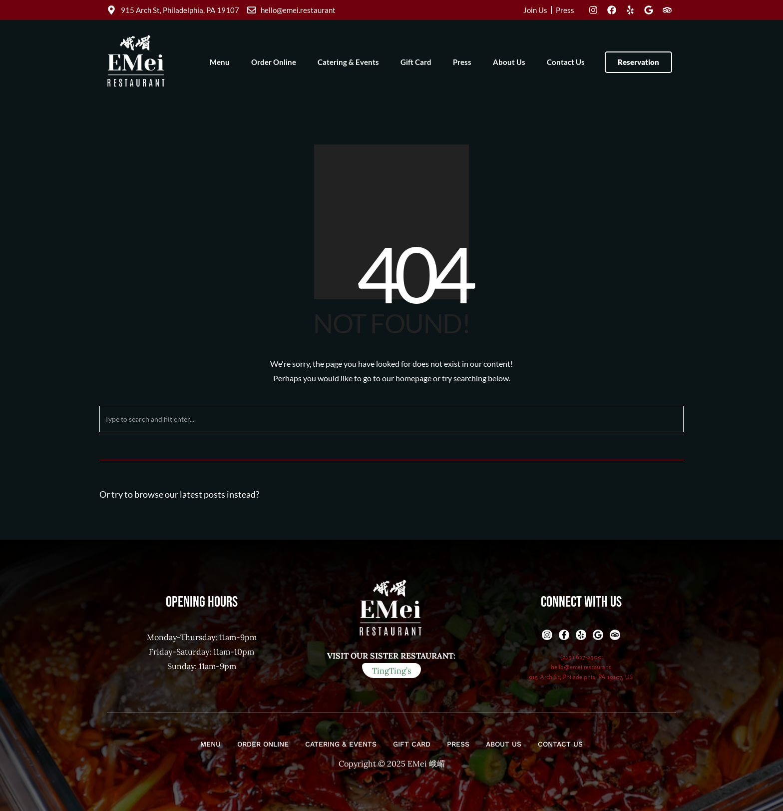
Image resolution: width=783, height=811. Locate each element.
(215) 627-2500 (581, 657)
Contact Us (566, 61)
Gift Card (415, 61)
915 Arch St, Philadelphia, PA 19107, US (581, 677)
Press (462, 61)
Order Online (273, 61)
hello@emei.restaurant (581, 667)
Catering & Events (348, 61)
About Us (509, 61)
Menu (220, 61)
